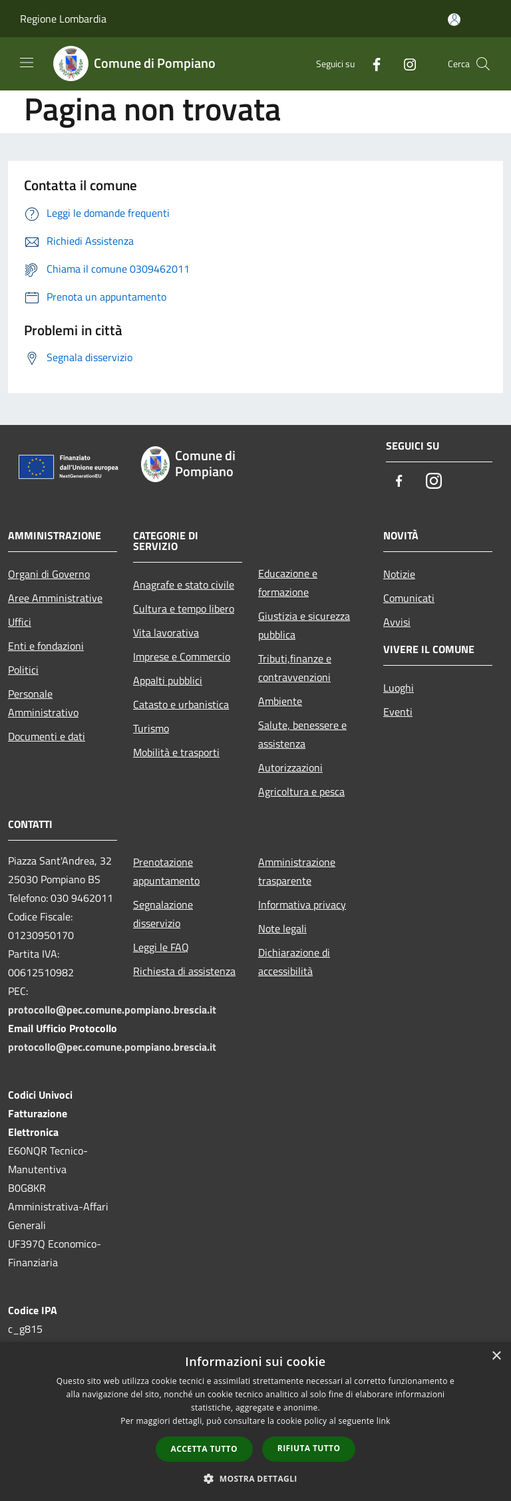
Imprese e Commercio (181, 656)
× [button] (496, 1356)
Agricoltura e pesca (301, 791)
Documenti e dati (46, 736)
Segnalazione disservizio (163, 913)
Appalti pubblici (167, 680)
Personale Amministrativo (43, 703)
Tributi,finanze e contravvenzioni (294, 667)
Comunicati (408, 598)
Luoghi (398, 688)
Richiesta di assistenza (184, 971)
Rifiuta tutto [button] (309, 1448)
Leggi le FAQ (161, 947)
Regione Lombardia (63, 19)
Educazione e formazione (287, 582)
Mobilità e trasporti (176, 752)
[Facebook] (371, 63)
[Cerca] (483, 64)
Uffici (19, 622)
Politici (23, 670)
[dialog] (255, 1421)
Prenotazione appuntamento (166, 871)
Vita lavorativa (166, 632)
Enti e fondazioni (46, 646)
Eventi (398, 712)
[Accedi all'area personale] (454, 19)
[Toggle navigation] (27, 62)
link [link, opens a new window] (384, 1421)
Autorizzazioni (290, 767)
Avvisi (397, 622)
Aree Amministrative (55, 598)
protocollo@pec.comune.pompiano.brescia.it (112, 1010)
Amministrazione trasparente (296, 871)
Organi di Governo (49, 574)
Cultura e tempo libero (183, 608)
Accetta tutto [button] (204, 1448)
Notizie (399, 574)
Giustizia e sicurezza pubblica (304, 625)
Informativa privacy (302, 904)
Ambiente (280, 701)
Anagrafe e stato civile (183, 585)
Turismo (151, 728)
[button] (255, 1478)
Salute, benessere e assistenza (302, 734)
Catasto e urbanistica (181, 704)
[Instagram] (404, 63)
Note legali (282, 928)
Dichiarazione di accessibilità (294, 961)
